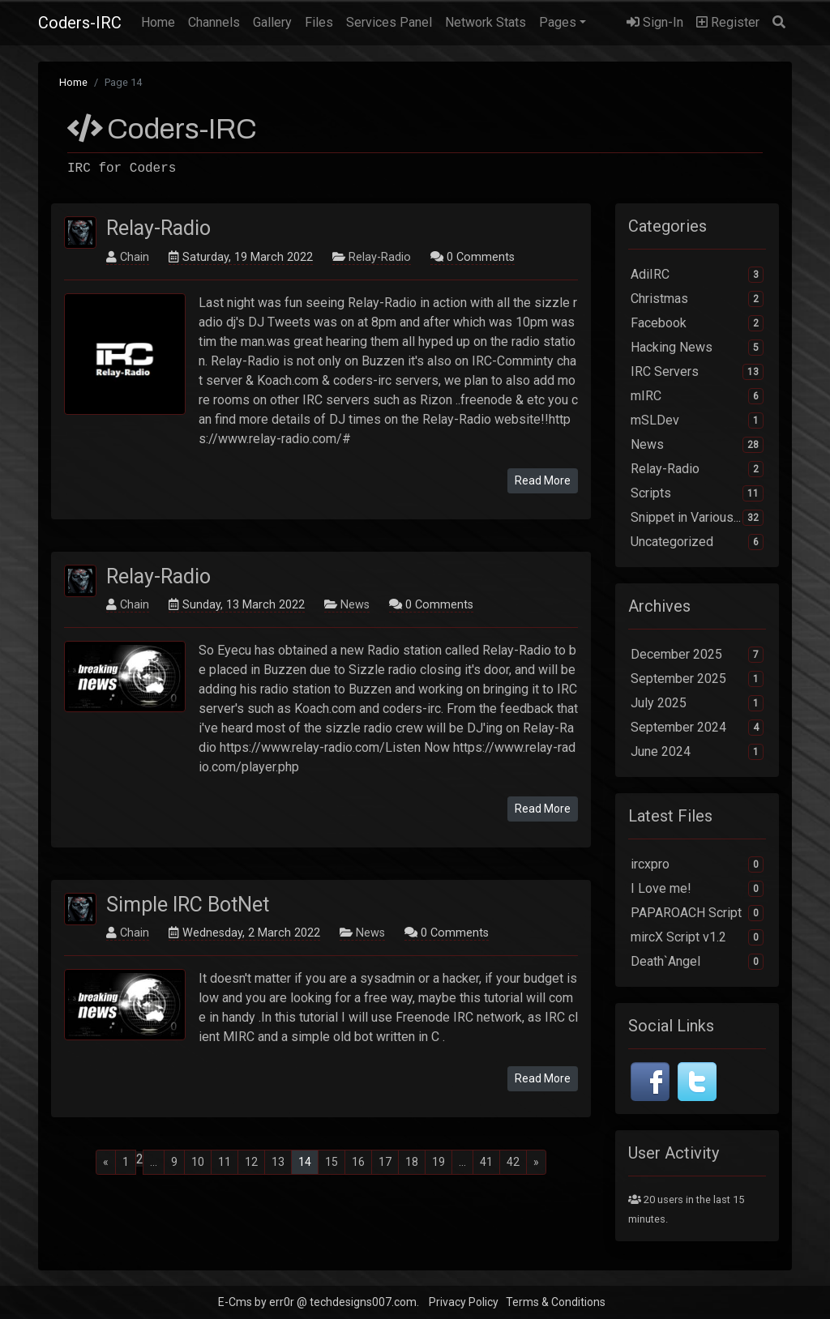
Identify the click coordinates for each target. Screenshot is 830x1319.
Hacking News (697, 347)
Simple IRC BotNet (187, 904)
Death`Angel (697, 962)
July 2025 (697, 703)
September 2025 (697, 679)
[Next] (536, 1162)
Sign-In (655, 22)
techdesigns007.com (363, 1302)
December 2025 (697, 655)
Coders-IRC (80, 22)
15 (331, 1161)
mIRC (697, 396)
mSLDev (697, 420)
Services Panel (389, 22)
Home (161, 21)
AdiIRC (697, 275)
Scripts (697, 493)
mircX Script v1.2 (697, 937)
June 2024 (697, 752)
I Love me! (697, 889)
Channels (214, 22)
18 (411, 1161)
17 (385, 1161)
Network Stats (485, 22)
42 (513, 1161)
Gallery (272, 22)
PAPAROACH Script (697, 913)
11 (224, 1161)
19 (438, 1161)
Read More (543, 480)
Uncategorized (697, 542)
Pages (557, 22)
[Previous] (106, 1162)
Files (319, 22)
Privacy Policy (463, 1302)
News (355, 605)
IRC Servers (697, 372)
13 (278, 1161)
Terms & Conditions (555, 1302)
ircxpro (697, 864)
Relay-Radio (158, 228)
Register (727, 22)
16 (358, 1161)
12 (251, 1161)
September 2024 (697, 727)
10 (197, 1161)
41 (486, 1161)
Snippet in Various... (697, 518)
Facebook (697, 323)
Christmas (697, 299)
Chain (134, 257)
